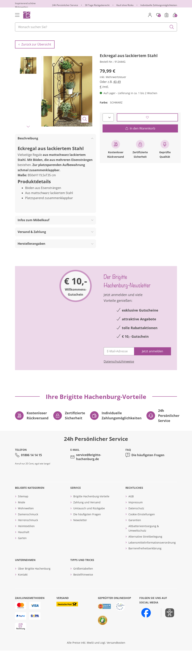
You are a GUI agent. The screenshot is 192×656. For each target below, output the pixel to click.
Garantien (134, 525)
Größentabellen (83, 574)
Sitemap (23, 502)
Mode (21, 507)
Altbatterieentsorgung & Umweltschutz (143, 534)
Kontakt (23, 580)
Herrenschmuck (28, 525)
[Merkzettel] (158, 15)
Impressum (135, 507)
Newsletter (80, 525)
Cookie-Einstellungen (141, 519)
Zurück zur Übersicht (34, 50)
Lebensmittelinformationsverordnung (152, 548)
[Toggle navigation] (17, 15)
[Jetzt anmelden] (152, 357)
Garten (22, 543)
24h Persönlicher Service (65, 5)
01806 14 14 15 (31, 460)
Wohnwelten (26, 513)
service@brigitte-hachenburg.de (88, 462)
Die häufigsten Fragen (147, 460)
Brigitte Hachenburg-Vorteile (91, 502)
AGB (131, 502)
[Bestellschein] (166, 15)
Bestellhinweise (83, 580)
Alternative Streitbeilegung (145, 542)
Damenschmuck (28, 519)
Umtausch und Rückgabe (89, 513)
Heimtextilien (26, 531)
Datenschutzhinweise (119, 367)
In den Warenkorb (140, 134)
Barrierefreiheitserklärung (144, 554)
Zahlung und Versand (86, 507)
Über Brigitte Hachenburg (34, 574)
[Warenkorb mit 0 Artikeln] (174, 15)
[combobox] (96, 26)
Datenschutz (136, 513)
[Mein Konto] (150, 15)
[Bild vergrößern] (84, 124)
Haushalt (23, 537)
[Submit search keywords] (171, 26)
